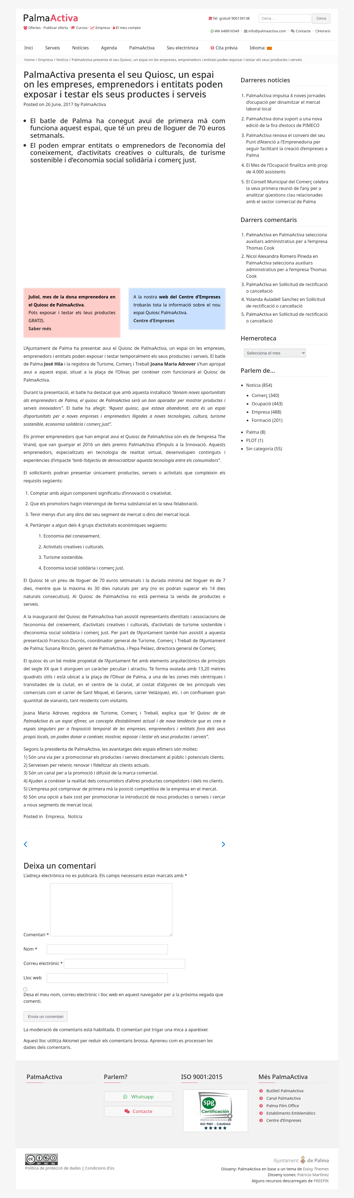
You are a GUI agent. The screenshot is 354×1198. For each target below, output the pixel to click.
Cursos (81, 27)
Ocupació (261, 404)
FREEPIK (321, 1180)
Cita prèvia (223, 48)
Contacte (303, 30)
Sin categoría (259, 449)
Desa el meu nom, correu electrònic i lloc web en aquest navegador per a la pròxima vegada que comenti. (123, 997)
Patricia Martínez (313, 1174)
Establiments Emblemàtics (290, 1113)
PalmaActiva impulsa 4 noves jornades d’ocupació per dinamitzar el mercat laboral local (286, 102)
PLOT (251, 440)
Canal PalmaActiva (283, 1098)
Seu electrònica (182, 48)
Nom (30, 949)
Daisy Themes (316, 1168)
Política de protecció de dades (53, 1168)
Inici (28, 48)
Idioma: (261, 48)
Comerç (260, 395)
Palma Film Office (282, 1105)
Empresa (102, 27)
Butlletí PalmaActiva (284, 1090)
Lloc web (32, 978)
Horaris (324, 30)
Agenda (109, 48)
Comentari (36, 935)
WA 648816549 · (227, 30)
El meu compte (128, 27)
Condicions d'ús (99, 1168)
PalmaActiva (142, 48)
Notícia (62, 59)
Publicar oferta (55, 27)
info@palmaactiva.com (267, 30)
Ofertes (34, 27)
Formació (261, 420)
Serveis (52, 48)
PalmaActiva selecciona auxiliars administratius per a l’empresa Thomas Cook (286, 241)
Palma (252, 432)
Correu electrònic (43, 963)
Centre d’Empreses (283, 1120)
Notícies (80, 48)
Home (29, 59)
